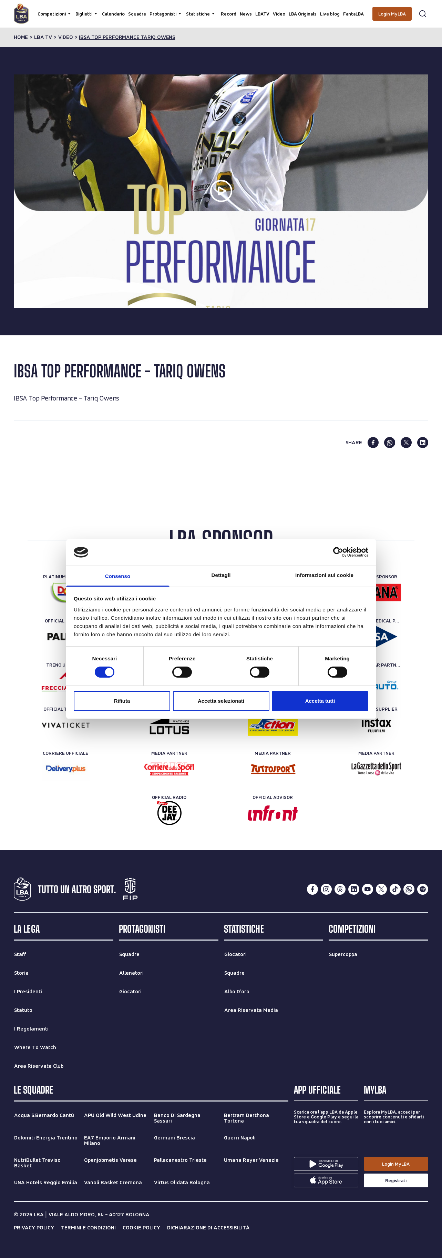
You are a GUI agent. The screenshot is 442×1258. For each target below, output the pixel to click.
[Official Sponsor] (376, 592)
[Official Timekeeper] (169, 725)
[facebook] (373, 442)
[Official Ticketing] (66, 725)
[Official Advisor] (273, 813)
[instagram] (326, 889)
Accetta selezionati (221, 701)
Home (21, 37)
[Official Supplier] (376, 725)
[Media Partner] (169, 769)
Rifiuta (122, 701)
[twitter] (406, 442)
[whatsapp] (389, 442)
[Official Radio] (169, 813)
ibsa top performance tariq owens (127, 37)
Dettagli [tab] (221, 575)
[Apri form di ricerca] (422, 13)
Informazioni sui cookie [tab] (324, 575)
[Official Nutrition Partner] (273, 725)
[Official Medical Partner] (376, 637)
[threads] (340, 889)
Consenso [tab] (117, 576)
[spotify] (422, 889)
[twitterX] (381, 889)
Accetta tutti (320, 701)
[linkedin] (422, 442)
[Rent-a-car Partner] (376, 681)
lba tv (43, 37)
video (65, 37)
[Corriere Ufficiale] (66, 769)
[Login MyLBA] (392, 14)
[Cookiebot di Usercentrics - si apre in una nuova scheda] (338, 552)
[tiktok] (395, 889)
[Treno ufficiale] (66, 681)
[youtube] (367, 889)
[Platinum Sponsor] (66, 592)
